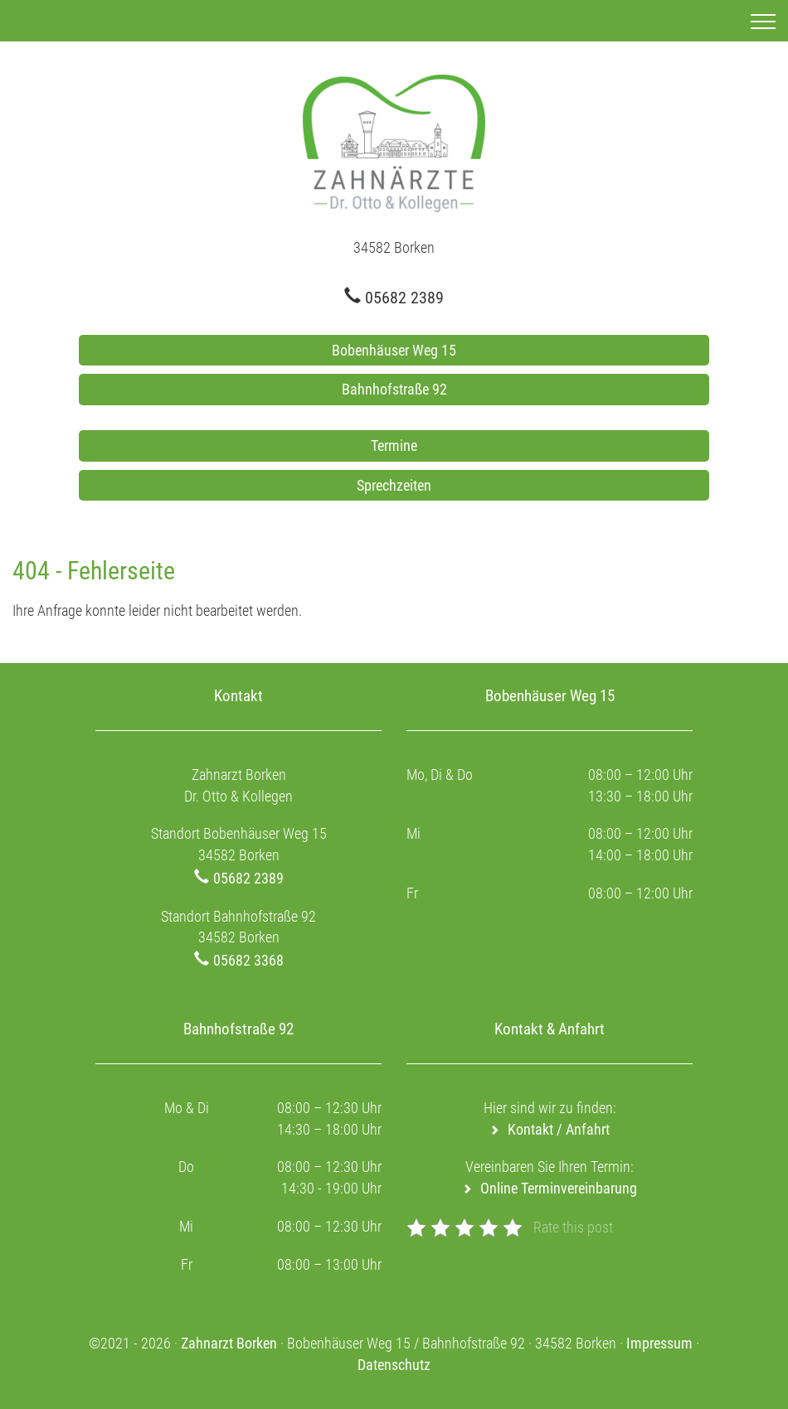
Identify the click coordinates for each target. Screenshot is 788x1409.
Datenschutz (394, 1364)
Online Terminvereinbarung (558, 1188)
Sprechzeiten (394, 485)
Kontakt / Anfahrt (559, 1129)
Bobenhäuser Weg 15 (394, 350)
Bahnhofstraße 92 (394, 389)
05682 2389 (404, 297)
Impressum (659, 1343)
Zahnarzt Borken (229, 1343)
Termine (394, 445)
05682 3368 (248, 960)
